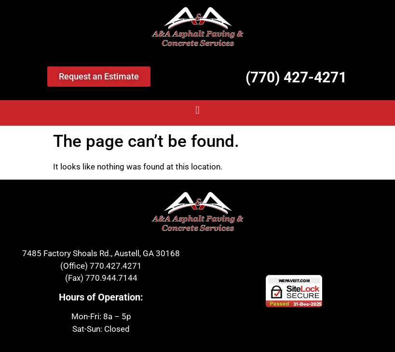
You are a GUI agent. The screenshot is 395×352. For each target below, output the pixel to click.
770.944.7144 (111, 278)
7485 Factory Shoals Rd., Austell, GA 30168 (101, 253)
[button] (197, 110)
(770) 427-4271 (296, 77)
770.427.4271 (116, 266)
